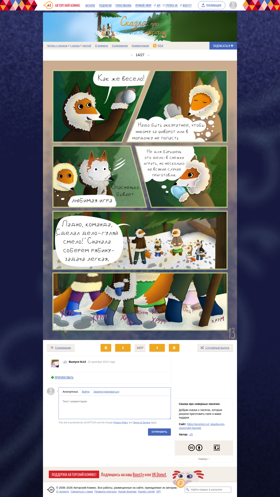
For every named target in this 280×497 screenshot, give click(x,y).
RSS (160, 45)
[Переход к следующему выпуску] (140, 200)
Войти (85, 391)
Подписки (105, 5)
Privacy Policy (121, 422)
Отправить (159, 431)
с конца (75, 45)
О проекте (62, 491)
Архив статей (146, 491)
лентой (86, 45)
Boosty (187, 5)
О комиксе (101, 45)
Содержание (120, 45)
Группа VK (171, 5)
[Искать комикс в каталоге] (187, 489)
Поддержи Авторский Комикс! (74, 474)
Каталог (90, 5)
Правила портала (105, 491)
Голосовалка (123, 5)
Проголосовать (64, 377)
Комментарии (140, 45)
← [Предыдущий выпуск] (132, 55)
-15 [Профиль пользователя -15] (65, 361)
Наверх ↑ (204, 458)
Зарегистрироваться (106, 391)
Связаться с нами (82, 491)
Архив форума (127, 491)
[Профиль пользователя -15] (55, 363)
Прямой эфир (143, 5)
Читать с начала (57, 45)
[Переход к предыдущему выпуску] (67, 200)
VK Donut (159, 474)
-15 (191, 434)
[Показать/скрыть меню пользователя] (232, 5)
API (158, 5)
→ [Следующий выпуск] (148, 55)
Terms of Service (141, 422)
